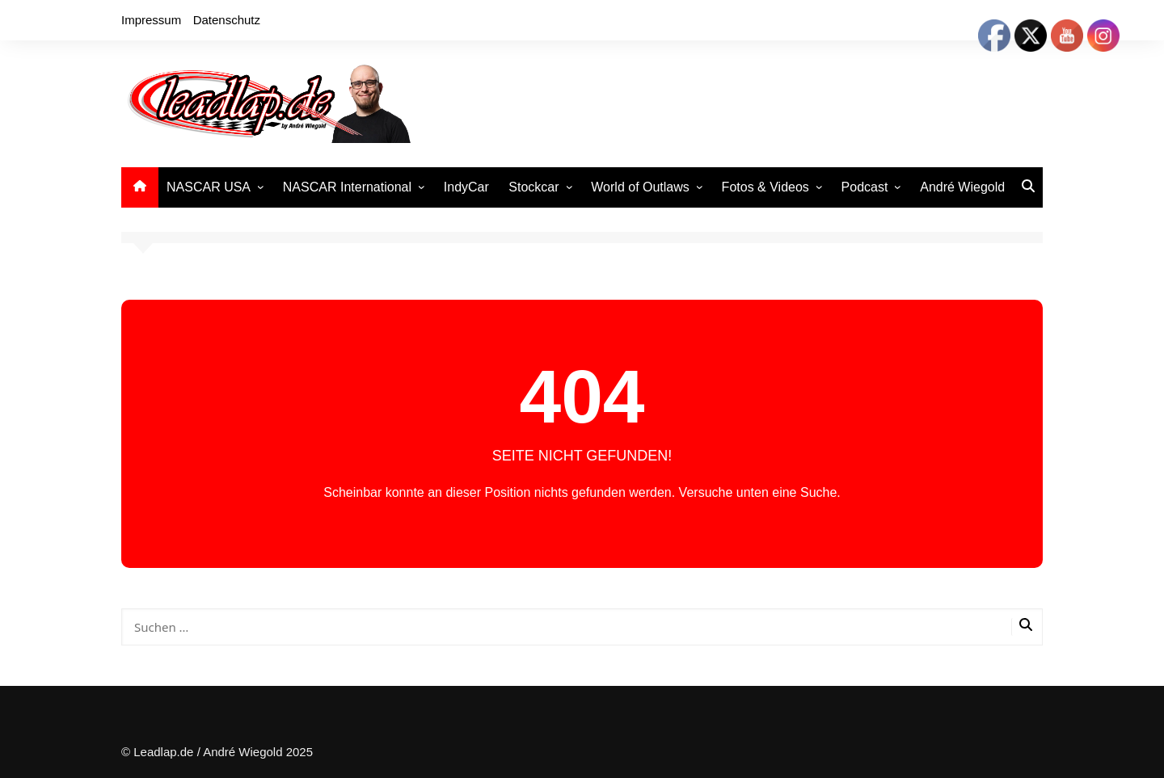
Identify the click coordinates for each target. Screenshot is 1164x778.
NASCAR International (347, 187)
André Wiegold (962, 187)
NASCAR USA (209, 187)
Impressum (151, 20)
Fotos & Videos (765, 187)
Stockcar (533, 187)
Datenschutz (226, 20)
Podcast (864, 187)
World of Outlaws (640, 187)
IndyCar (466, 187)
